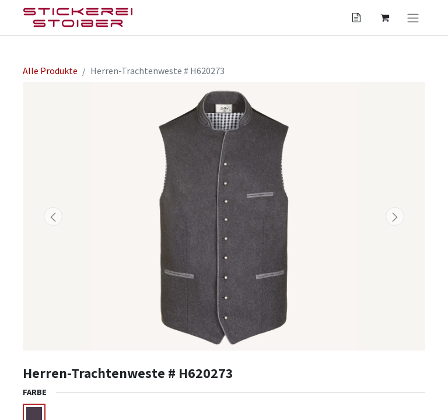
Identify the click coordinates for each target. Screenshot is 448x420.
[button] (53, 216)
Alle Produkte (50, 70)
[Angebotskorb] (356, 17)
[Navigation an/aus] (413, 17)
